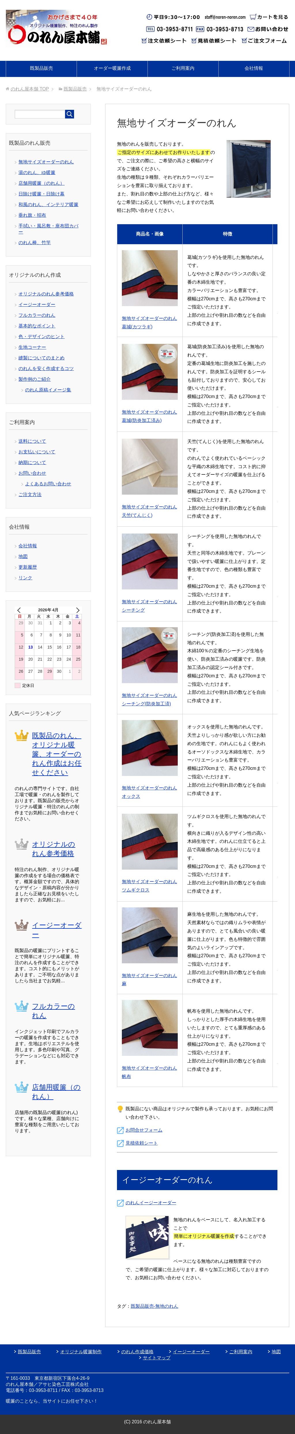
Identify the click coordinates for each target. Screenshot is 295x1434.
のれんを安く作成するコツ (46, 368)
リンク (25, 577)
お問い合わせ (32, 473)
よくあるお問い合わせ (48, 483)
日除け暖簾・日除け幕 (41, 193)
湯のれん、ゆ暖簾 (36, 172)
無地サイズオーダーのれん (46, 161)
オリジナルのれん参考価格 (46, 293)
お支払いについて (36, 451)
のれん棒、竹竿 (34, 242)
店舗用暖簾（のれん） (41, 183)
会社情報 (254, 68)
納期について (32, 462)
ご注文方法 (29, 494)
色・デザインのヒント (41, 336)
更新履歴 (27, 567)
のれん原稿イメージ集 (48, 389)
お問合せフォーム (144, 1130)
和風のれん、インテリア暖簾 (48, 204)
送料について (32, 441)
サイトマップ (157, 1357)
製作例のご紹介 (34, 379)
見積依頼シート (142, 1143)
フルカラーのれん (36, 315)
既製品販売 (41, 68)
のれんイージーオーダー (151, 1202)
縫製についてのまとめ (41, 357)
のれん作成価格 (137, 1351)
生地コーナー (32, 347)
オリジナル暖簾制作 (81, 1351)
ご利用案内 (182, 68)
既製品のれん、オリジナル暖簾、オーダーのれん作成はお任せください (57, 754)
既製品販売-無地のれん (154, 1306)
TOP (30, 88)
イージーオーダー (36, 304)
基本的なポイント (36, 325)
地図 (23, 556)
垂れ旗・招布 (32, 215)
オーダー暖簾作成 (112, 68)
